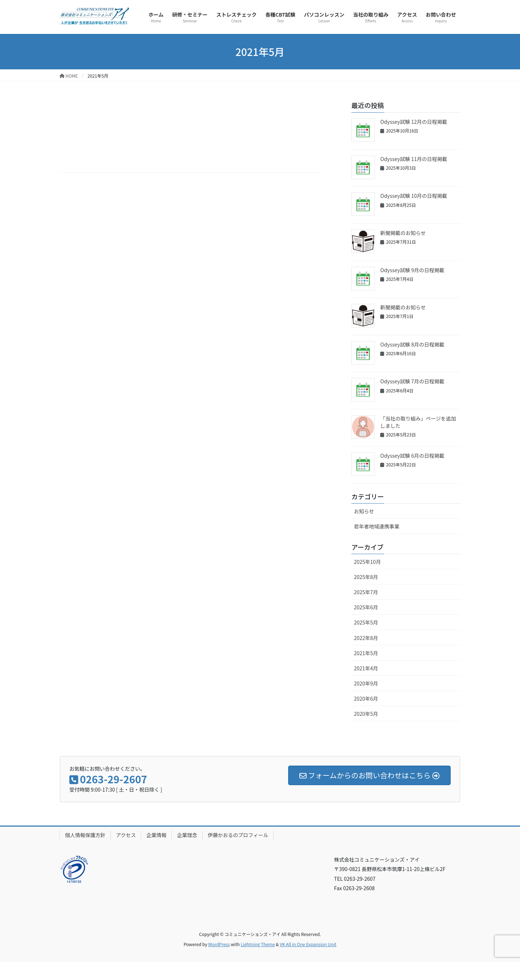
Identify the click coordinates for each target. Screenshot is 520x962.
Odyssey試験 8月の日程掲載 (412, 344)
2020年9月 (366, 683)
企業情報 (156, 835)
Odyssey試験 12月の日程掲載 (413, 121)
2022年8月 (366, 637)
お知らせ (364, 511)
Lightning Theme (257, 944)
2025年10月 (367, 561)
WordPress (219, 944)
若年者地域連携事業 (376, 526)
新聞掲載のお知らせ (403, 232)
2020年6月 (366, 698)
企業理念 (187, 835)
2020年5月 (366, 713)
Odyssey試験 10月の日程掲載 (413, 195)
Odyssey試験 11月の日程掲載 (413, 158)
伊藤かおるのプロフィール (238, 835)
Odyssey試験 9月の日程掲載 (412, 270)
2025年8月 (366, 576)
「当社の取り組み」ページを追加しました (418, 422)
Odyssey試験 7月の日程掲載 (412, 381)
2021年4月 (366, 668)
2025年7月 (366, 592)
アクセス (126, 835)
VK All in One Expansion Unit (308, 944)
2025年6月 (366, 607)
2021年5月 (366, 653)
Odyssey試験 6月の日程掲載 (412, 455)
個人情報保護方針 (85, 835)
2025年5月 (366, 622)
